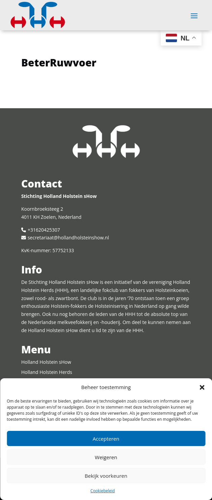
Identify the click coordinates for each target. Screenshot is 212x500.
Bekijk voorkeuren (106, 475)
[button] (202, 387)
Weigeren (106, 457)
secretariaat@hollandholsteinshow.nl (68, 237)
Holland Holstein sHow (46, 362)
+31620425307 (44, 230)
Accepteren (106, 438)
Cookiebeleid (102, 491)
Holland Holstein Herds (46, 372)
